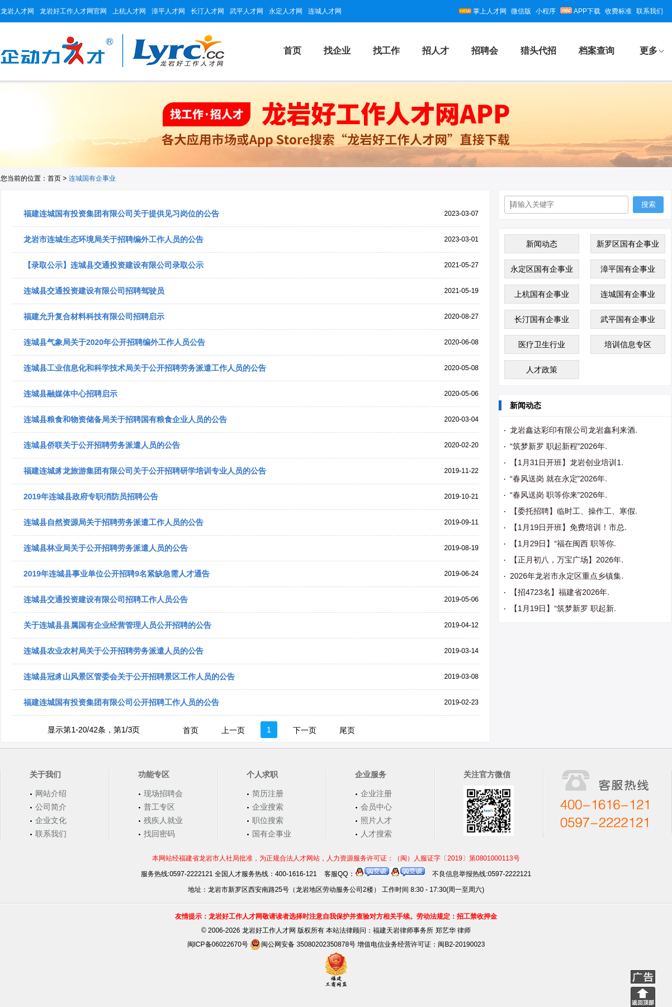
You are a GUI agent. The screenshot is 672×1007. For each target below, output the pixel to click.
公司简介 (51, 806)
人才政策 (541, 369)
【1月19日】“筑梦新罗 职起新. (563, 608)
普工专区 (159, 806)
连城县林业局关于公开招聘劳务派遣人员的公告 (105, 547)
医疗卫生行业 (541, 344)
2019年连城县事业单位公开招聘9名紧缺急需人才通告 (116, 573)
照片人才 (376, 820)
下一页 (304, 730)
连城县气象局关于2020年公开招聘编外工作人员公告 (114, 342)
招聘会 (484, 50)
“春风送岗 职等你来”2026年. (558, 494)
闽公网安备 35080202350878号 (303, 944)
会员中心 (376, 806)
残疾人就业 (163, 820)
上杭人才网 (129, 11)
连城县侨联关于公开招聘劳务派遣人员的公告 (101, 445)
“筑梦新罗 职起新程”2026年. (558, 446)
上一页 (233, 730)
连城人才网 (325, 11)
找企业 (337, 50)
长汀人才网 (207, 11)
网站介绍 (51, 793)
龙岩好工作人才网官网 (73, 11)
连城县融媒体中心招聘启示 (70, 393)
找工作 (386, 50)
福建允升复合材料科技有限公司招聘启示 (93, 316)
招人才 (435, 50)
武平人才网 (246, 11)
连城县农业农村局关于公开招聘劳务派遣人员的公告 (113, 650)
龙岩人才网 (17, 11)
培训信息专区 (627, 344)
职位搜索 (267, 820)
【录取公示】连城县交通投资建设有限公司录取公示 (113, 265)
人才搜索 (376, 833)
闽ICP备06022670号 (217, 944)
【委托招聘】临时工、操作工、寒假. (573, 511)
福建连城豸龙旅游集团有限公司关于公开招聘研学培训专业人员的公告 (144, 470)
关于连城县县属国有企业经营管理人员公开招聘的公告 (117, 625)
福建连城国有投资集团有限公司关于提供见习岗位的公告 (121, 213)
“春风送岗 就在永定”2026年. (558, 478)
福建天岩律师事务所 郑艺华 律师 (422, 930)
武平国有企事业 (627, 319)
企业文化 (51, 820)
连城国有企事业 (627, 294)
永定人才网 (285, 11)
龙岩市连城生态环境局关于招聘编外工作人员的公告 (113, 239)
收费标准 (618, 11)
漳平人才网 (168, 11)
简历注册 (267, 793)
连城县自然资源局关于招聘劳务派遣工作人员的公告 (113, 522)
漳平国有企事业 (627, 268)
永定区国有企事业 (541, 268)
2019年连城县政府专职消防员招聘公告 (90, 496)
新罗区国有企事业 (628, 243)
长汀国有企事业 (541, 319)
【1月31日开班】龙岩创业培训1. (566, 462)
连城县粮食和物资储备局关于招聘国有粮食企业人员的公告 (125, 419)
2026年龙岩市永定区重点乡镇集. (566, 575)
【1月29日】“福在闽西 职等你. (563, 543)
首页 (292, 50)
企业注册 (376, 793)
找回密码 (159, 833)
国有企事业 (271, 833)
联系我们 (649, 11)
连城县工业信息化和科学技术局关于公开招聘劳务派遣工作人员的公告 (144, 367)
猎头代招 (538, 50)
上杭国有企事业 (541, 294)
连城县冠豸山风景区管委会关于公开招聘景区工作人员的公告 (129, 676)
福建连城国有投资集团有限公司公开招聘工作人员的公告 (121, 702)
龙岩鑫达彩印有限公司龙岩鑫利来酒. (573, 430)
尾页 (347, 730)
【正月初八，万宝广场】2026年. (566, 559)
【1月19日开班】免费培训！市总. (568, 527)
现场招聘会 (163, 793)
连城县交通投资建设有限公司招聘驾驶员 (93, 290)
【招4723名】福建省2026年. (559, 592)
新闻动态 (541, 243)
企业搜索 (267, 806)
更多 (648, 50)
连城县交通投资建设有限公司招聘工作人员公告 (105, 599)
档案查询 (596, 50)
